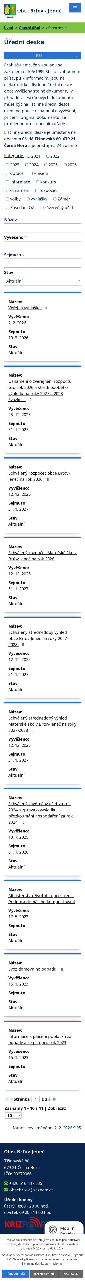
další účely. (57, 1248)
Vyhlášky (39, 199)
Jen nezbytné (44, 1274)
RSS (57, 55)
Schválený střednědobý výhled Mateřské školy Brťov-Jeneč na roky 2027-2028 (42, 724)
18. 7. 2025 (18, 837)
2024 (33, 164)
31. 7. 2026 (18, 852)
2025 (53, 164)
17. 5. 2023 (18, 916)
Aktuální (16, 352)
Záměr (64, 199)
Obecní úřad (29, 27)
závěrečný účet (58, 207)
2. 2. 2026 (17, 322)
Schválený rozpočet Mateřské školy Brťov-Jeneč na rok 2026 (42, 555)
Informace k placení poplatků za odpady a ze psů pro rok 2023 (39, 1039)
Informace (20, 181)
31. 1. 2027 (18, 429)
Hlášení (41, 173)
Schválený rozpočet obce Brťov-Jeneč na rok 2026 (39, 476)
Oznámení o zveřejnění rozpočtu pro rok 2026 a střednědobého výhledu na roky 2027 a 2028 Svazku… (40, 390)
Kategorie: (14, 155)
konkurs (48, 181)
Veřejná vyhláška (28, 307)
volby (15, 199)
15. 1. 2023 (18, 984)
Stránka (22, 1099)
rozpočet (48, 190)
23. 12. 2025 (19, 414)
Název (10, 219)
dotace (17, 173)
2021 (35, 156)
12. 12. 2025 (19, 494)
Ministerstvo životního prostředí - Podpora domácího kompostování (41, 898)
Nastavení (71, 1274)
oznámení (19, 190)
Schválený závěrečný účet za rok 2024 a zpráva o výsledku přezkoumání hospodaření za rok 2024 (40, 813)
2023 (14, 164)
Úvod (8, 27)
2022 (54, 156)
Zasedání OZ (22, 207)
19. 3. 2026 (18, 337)
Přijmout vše (15, 1274)
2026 (72, 164)
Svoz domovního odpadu (36, 969)
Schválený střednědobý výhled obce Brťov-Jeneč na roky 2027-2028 (38, 638)
